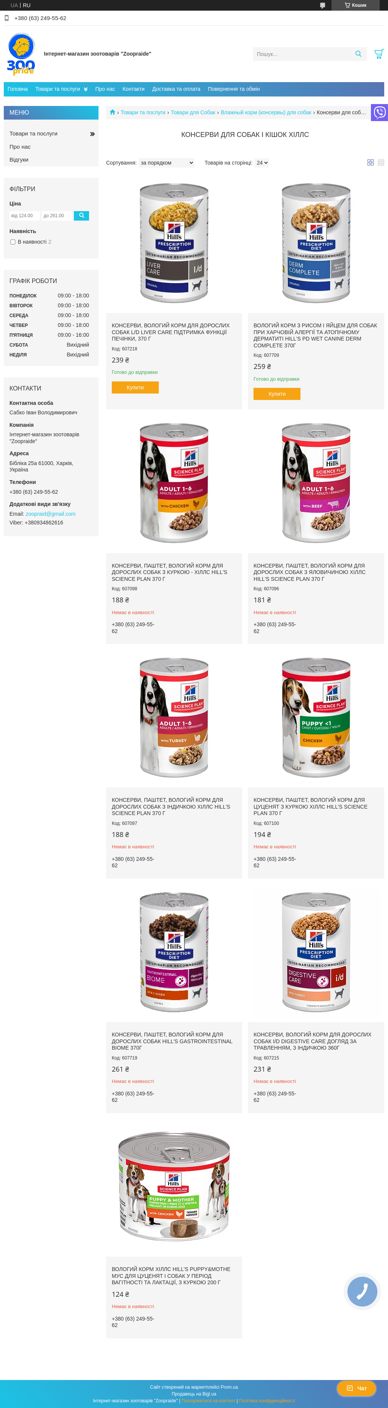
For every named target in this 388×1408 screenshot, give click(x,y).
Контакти (133, 89)
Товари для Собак (193, 112)
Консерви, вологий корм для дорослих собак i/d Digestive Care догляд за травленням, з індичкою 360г (312, 1041)
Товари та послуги (57, 89)
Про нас (105, 89)
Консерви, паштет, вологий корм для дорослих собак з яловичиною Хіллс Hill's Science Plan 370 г (309, 572)
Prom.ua (229, 1387)
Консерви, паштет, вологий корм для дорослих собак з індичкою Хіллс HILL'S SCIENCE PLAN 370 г (171, 806)
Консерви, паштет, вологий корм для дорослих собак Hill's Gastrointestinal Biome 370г (172, 1041)
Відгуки (18, 159)
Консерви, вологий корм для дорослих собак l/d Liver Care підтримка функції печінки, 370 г (171, 332)
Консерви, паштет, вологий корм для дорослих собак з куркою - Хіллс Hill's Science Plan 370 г (169, 572)
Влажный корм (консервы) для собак (266, 112)
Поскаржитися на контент (208, 1400)
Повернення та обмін (234, 89)
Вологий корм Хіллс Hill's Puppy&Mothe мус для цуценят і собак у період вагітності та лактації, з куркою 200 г (171, 1275)
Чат (356, 1388)
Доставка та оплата (176, 89)
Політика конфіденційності (267, 1400)
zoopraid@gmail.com (51, 514)
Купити (135, 387)
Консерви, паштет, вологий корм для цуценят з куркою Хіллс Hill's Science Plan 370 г (310, 806)
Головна (18, 89)
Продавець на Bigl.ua (194, 1394)
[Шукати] (358, 54)
